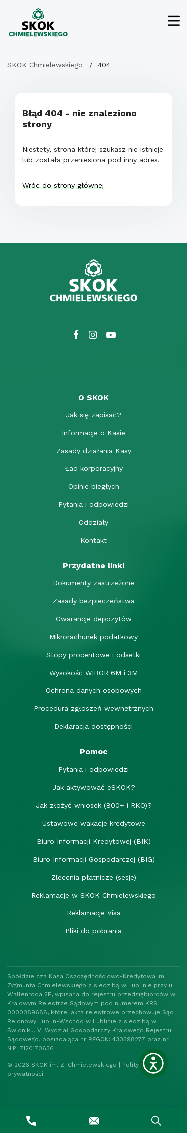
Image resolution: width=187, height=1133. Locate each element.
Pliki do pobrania (93, 931)
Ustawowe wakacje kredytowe (93, 823)
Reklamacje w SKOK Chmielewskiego (93, 895)
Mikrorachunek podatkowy (93, 637)
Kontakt (93, 540)
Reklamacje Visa (94, 913)
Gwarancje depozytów (94, 619)
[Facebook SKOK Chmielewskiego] (76, 335)
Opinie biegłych (93, 486)
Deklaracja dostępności (93, 726)
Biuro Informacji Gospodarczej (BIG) (94, 859)
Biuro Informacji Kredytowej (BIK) (94, 841)
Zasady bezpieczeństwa (94, 601)
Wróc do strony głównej (63, 185)
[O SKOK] (93, 397)
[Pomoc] (93, 751)
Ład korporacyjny (94, 468)
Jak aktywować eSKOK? (93, 787)
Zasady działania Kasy (93, 450)
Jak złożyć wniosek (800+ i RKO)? (94, 805)
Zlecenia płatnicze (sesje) (93, 877)
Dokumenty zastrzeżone (93, 583)
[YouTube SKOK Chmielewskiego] (111, 335)
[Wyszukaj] (156, 1120)
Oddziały (93, 522)
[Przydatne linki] (93, 565)
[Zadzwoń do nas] (31, 1120)
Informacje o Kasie (93, 433)
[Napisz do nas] (93, 1120)
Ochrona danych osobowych (94, 690)
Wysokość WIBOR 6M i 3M (93, 673)
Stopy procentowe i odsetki (93, 655)
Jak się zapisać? (93, 415)
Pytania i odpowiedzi (93, 504)
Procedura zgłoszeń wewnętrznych (93, 708)
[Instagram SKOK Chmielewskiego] (93, 335)
